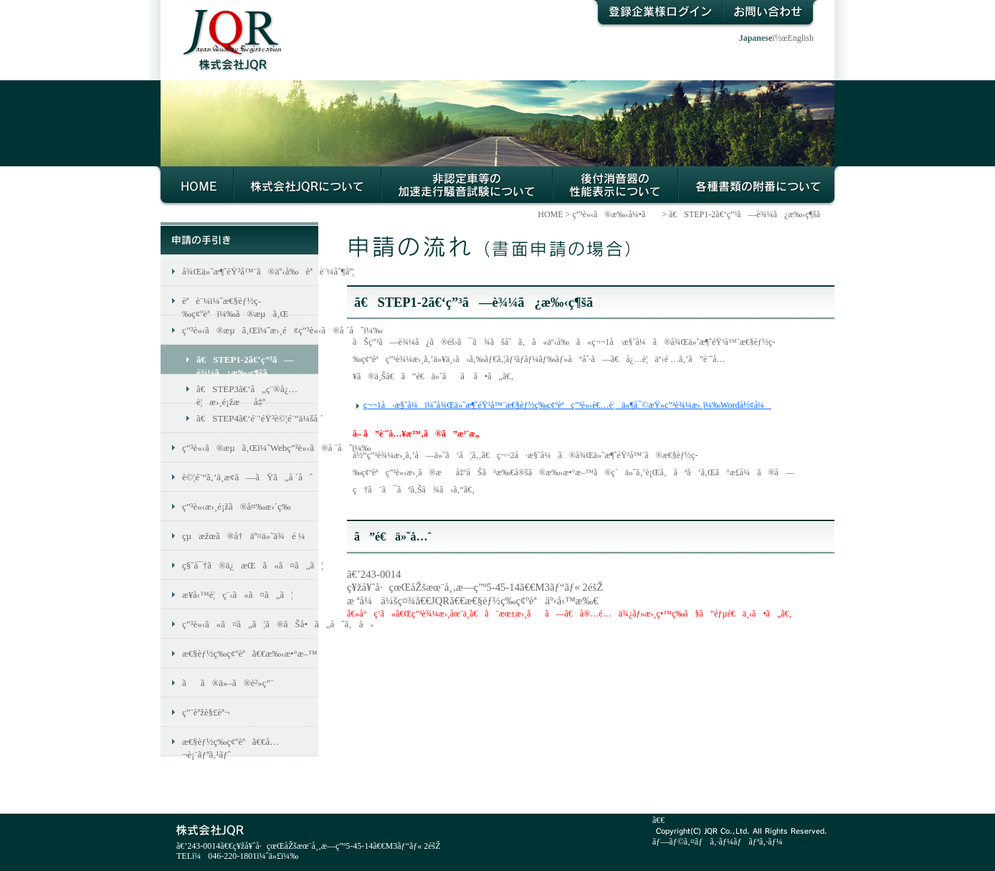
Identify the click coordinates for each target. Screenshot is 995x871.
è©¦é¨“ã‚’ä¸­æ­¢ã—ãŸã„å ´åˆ (247, 477)
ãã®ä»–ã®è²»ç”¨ (228, 682)
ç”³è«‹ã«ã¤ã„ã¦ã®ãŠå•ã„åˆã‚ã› (250, 624)
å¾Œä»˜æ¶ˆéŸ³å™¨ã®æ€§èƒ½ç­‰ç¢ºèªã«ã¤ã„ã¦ (615, 186)
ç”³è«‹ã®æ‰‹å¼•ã (616, 214)
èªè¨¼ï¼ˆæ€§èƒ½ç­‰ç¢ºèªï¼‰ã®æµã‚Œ (235, 305)
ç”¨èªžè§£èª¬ (205, 712)
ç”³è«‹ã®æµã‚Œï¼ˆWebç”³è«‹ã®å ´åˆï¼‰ (250, 447)
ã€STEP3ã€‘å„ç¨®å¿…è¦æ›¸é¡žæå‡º (246, 394)
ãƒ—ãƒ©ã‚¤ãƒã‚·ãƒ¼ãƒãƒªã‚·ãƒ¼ (717, 842)
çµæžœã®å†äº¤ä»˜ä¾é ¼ (243, 535)
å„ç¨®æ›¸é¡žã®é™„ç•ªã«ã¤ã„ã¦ (758, 186)
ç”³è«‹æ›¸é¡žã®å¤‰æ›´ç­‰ (236, 506)
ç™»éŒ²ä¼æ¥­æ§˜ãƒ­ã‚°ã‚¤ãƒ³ (657, 14)
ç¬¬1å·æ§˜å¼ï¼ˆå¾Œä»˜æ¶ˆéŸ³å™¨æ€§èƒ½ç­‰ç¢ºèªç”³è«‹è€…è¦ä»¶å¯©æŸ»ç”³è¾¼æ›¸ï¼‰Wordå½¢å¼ (567, 405)
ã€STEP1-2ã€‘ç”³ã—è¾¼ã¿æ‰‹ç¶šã (751, 214)
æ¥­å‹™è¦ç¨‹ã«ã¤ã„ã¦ (237, 594)
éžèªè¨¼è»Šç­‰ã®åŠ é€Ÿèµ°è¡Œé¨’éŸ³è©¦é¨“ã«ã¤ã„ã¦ (467, 186)
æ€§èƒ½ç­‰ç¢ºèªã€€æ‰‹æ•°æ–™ (250, 653)
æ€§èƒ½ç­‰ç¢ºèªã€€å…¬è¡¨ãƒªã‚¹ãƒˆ (230, 746)
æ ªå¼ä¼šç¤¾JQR (225, 29)
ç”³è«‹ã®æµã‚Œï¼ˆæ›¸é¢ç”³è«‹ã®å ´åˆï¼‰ (250, 330)
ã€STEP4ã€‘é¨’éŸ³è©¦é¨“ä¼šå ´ (257, 418)
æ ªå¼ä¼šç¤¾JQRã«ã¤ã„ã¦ (307, 186)
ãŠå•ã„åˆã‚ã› (771, 14)
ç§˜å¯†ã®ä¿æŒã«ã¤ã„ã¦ (250, 565)
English (800, 38)
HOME (195, 186)
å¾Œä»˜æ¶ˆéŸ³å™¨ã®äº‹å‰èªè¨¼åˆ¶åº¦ (250, 271)
